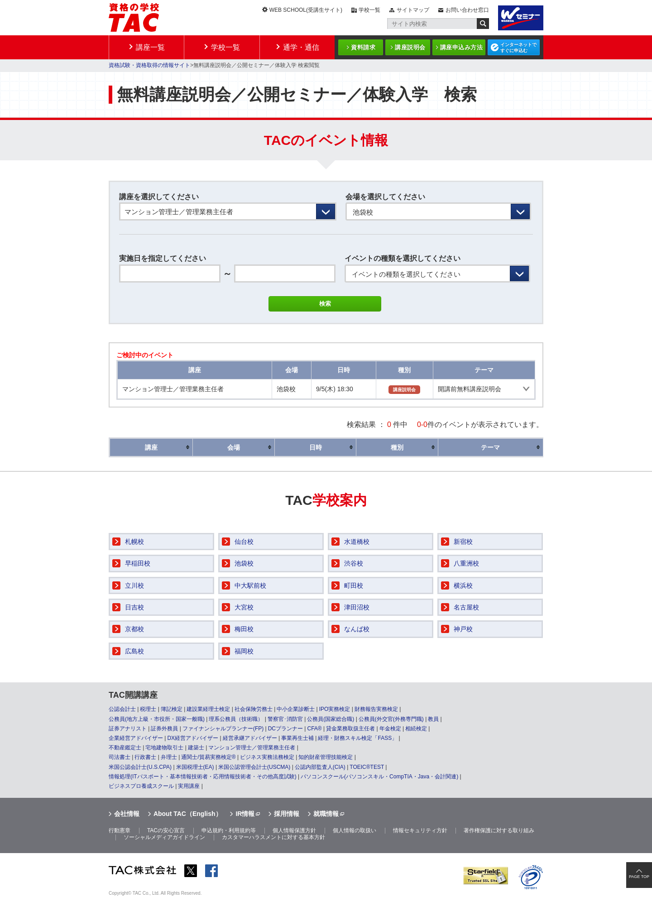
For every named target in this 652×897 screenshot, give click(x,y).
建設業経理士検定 (208, 709)
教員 (433, 719)
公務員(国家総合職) (330, 719)
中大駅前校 (250, 585)
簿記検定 (171, 709)
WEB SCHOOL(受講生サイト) (305, 10)
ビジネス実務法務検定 (267, 757)
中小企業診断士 (296, 709)
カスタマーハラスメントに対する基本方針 (273, 837)
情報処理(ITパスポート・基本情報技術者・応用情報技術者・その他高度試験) (203, 776)
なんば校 (356, 629)
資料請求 (363, 47)
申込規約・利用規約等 (228, 830)
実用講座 (189, 786)
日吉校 (134, 607)
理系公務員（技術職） (236, 719)
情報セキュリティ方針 (420, 830)
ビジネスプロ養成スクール (141, 786)
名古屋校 (466, 607)
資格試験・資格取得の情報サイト (149, 65)
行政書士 (145, 757)
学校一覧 (369, 10)
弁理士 (169, 757)
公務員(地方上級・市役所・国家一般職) (157, 719)
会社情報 (126, 813)
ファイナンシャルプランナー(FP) (223, 728)
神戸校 (463, 629)
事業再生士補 (297, 738)
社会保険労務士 (254, 709)
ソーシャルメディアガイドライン (164, 837)
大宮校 (244, 607)
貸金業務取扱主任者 (350, 728)
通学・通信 (301, 47)
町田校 (353, 585)
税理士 (148, 709)
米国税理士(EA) (195, 767)
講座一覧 (150, 47)
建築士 (196, 747)
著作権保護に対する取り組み (499, 830)
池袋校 (244, 563)
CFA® (314, 728)
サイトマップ (413, 10)
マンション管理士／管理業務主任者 (251, 747)
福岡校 (244, 651)
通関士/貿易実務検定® (208, 757)
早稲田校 (137, 563)
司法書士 (119, 757)
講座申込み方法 (461, 47)
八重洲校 (466, 563)
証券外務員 (164, 728)
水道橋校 (356, 541)
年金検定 (390, 728)
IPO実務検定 (334, 709)
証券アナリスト (128, 728)
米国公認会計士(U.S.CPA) (140, 767)
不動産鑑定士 (125, 747)
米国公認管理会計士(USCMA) (254, 767)
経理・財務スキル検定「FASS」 (357, 738)
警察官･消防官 (285, 719)
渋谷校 (353, 563)
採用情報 (286, 813)
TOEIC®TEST (367, 767)
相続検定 (416, 728)
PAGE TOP (639, 876)
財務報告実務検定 (376, 709)
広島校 (134, 651)
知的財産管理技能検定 (325, 757)
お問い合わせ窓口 (467, 10)
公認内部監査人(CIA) (320, 767)
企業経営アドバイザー (136, 738)
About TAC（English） (187, 813)
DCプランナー (285, 728)
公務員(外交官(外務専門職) (391, 719)
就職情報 (326, 813)
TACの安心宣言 (166, 830)
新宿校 (463, 541)
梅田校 (244, 629)
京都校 (134, 629)
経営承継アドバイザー (250, 738)
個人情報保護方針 (294, 830)
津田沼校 (356, 607)
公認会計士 (122, 709)
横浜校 (463, 585)
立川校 (134, 585)
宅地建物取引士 (164, 747)
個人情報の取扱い (354, 830)
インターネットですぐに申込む (518, 47)
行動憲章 (119, 830)
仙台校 (244, 541)
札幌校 (134, 541)
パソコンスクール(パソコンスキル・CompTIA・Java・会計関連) (379, 776)
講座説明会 (410, 47)
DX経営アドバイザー (192, 738)
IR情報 (244, 813)
